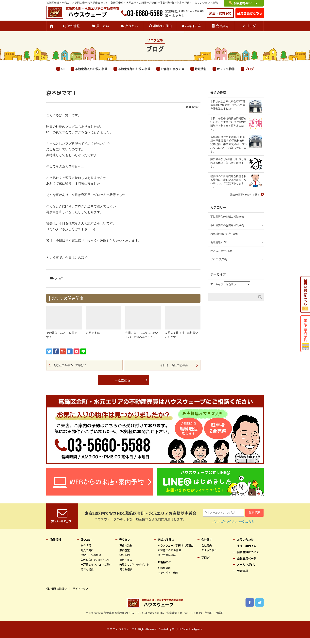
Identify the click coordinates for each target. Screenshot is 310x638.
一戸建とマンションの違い (96, 564)
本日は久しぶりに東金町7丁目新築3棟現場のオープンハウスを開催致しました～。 (227, 105)
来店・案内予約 (220, 13)
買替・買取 (125, 559)
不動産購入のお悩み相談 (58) (227, 216)
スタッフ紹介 (209, 550)
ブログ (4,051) (218, 259)
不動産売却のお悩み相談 (134, 69)
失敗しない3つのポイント (95, 559)
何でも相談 (87, 569)
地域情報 (201, 69)
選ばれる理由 (162, 25)
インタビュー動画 (168, 572)
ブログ (251, 25)
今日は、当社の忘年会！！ (176, 365)
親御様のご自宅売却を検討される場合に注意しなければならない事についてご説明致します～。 (228, 182)
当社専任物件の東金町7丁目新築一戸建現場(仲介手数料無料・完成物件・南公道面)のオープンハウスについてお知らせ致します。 (228, 144)
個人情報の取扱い (56, 588)
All (63, 69)
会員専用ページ (246, 558)
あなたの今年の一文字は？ (70, 365)
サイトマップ (80, 588)
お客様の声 (193, 25)
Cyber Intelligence (192, 629)
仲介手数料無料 (167, 555)
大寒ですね (93, 332)
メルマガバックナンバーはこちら (233, 521)
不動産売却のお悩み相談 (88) (227, 225)
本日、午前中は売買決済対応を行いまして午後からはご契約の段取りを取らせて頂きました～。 (228, 124)
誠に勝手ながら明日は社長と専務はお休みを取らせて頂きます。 (228, 163)
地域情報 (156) (218, 242)
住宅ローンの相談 (91, 555)
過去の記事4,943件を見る (245, 194)
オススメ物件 (226, 69)
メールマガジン (246, 564)
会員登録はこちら (249, 13)
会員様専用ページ (246, 3)
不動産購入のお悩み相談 (91, 69)
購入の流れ (87, 550)
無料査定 (124, 550)
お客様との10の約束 (169, 550)
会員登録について (248, 552)
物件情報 (73, 25)
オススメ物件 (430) (221, 250)
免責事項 (242, 571)
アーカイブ (216, 284)
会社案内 (222, 25)
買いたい (102, 25)
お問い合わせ (245, 539)
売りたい (131, 25)
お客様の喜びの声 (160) (224, 233)
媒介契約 (124, 555)
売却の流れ (125, 545)
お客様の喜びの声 (172, 69)
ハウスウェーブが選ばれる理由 (176, 545)
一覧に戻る (122, 380)
